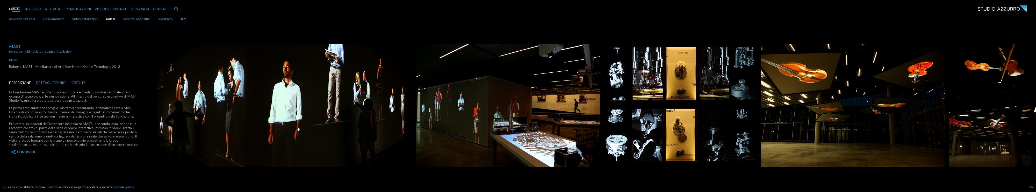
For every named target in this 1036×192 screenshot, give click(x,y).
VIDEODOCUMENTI (110, 9)
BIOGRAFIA (140, 9)
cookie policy (123, 187)
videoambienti (53, 19)
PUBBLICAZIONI (78, 9)
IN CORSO (33, 9)
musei (110, 19)
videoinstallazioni (85, 19)
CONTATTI (161, 9)
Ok (1031, 187)
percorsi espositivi (136, 19)
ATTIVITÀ (52, 9)
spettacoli (165, 19)
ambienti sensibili (22, 19)
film (183, 19)
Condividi (23, 152)
